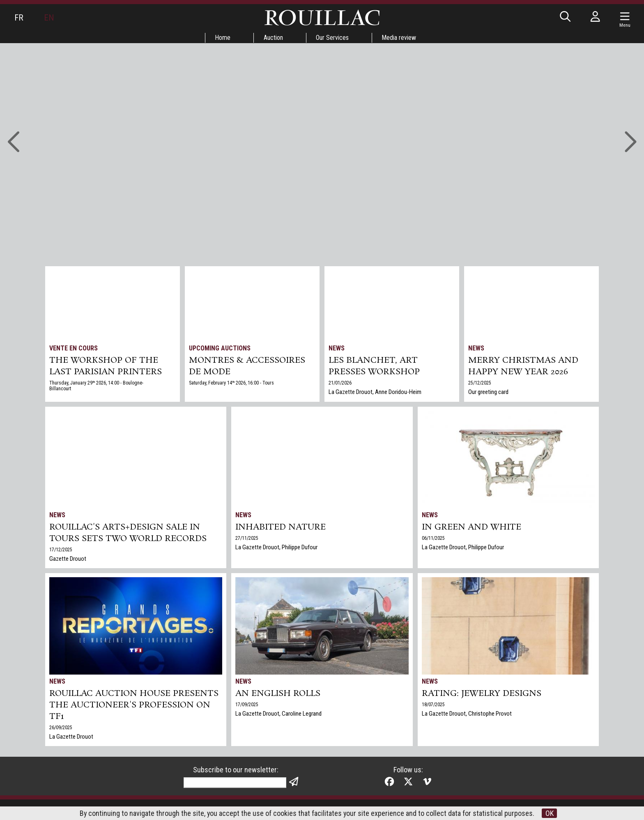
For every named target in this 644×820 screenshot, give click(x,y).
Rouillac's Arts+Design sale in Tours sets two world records (128, 532)
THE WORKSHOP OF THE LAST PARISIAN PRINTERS (105, 366)
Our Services (332, 37)
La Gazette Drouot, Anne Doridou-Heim (375, 392)
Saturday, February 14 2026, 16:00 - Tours (231, 383)
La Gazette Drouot (71, 736)
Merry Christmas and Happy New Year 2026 (523, 366)
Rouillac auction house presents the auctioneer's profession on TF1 (133, 705)
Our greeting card (488, 392)
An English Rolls (277, 693)
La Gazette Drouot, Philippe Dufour (276, 547)
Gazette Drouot (67, 558)
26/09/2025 (60, 727)
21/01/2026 (340, 383)
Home (222, 37)
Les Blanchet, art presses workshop (374, 366)
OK (550, 813)
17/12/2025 (60, 550)
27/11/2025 (246, 538)
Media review (399, 37)
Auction (273, 37)
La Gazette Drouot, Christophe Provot (467, 713)
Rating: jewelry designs (481, 693)
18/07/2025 (433, 704)
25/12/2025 (479, 383)
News (337, 348)
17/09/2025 (246, 704)
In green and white (471, 527)
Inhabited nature (280, 527)
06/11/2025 (433, 538)
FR (18, 18)
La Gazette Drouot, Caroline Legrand (278, 713)
